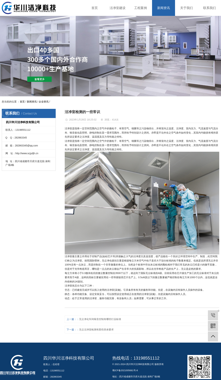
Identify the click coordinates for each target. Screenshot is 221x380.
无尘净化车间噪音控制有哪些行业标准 (100, 319)
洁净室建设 (118, 8)
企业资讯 (44, 101)
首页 (94, 8)
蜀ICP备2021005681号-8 (125, 370)
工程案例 (140, 8)
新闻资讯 (163, 8)
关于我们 (186, 8)
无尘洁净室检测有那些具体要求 (96, 329)
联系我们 (209, 8)
